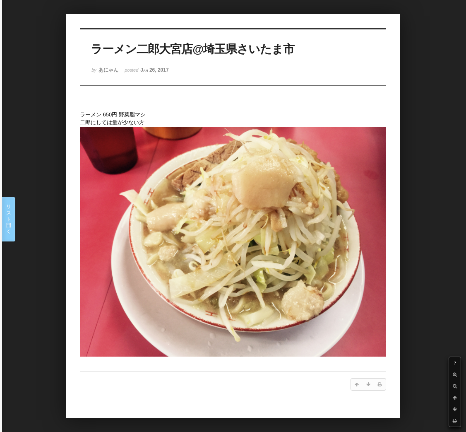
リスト (8, 219)
